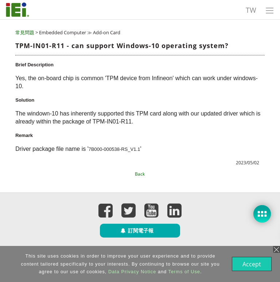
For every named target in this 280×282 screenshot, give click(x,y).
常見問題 (24, 32)
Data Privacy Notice (131, 271)
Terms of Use (183, 271)
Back (140, 174)
